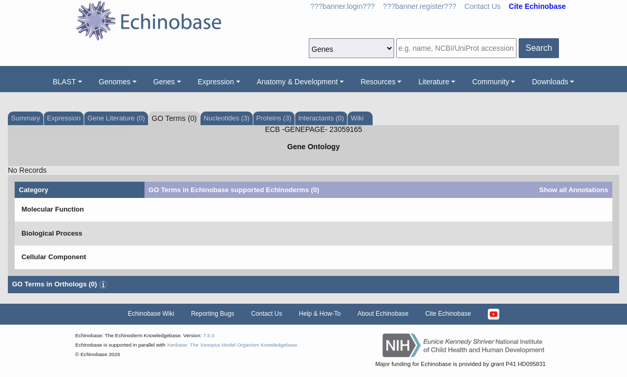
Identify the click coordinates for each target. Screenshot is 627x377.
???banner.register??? (419, 6)
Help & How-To (320, 313)
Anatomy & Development (297, 81)
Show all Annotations (573, 190)
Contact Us (482, 6)
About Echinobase (382, 313)
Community (490, 81)
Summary (25, 118)
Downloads (550, 81)
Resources (378, 81)
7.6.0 (209, 335)
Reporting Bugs (212, 313)
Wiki (360, 118)
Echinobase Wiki (151, 313)
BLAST (64, 81)
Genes (164, 81)
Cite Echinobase (448, 313)
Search (538, 47)
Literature (433, 81)
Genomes (115, 81)
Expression (216, 81)
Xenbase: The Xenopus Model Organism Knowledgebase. (233, 345)
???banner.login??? (342, 6)
